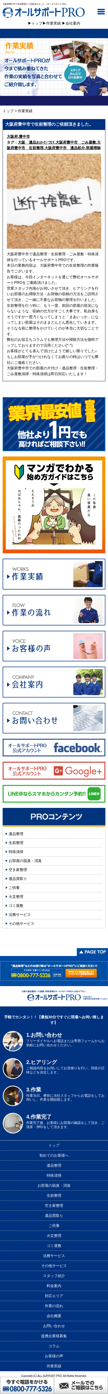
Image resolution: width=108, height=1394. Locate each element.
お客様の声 (54, 1356)
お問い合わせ (54, 1326)
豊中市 (24, 136)
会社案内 (73, 23)
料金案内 (54, 1286)
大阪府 (12, 136)
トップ (36, 23)
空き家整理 (18, 870)
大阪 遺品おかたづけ (36, 142)
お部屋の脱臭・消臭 (25, 861)
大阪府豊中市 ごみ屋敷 (76, 142)
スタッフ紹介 (54, 1276)
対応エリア (54, 1296)
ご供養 (14, 888)
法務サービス (20, 914)
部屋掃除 (93, 148)
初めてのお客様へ (54, 1155)
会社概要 (54, 1316)
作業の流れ (54, 1306)
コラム (54, 1346)
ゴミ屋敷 (16, 905)
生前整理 (16, 843)
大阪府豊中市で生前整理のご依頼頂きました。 (49, 124)
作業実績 (53, 23)
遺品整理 (16, 834)
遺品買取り (18, 879)
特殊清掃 (16, 852)
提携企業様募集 (54, 1336)
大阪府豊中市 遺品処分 (65, 148)
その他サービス (21, 923)
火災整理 (16, 896)
